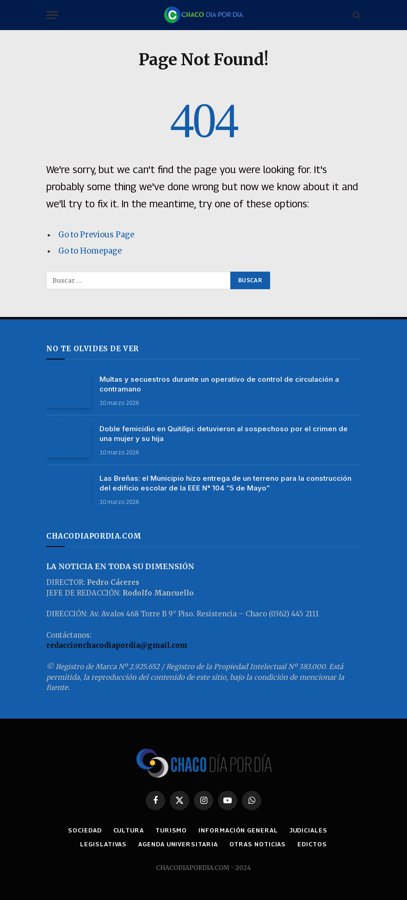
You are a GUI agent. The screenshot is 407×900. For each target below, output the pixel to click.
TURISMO (171, 830)
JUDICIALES (308, 830)
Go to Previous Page (96, 235)
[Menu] (52, 15)
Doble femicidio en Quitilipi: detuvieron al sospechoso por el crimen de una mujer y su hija (223, 433)
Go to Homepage (90, 251)
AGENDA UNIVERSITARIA (177, 844)
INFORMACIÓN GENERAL (238, 830)
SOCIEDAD (84, 830)
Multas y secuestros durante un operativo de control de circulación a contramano (219, 384)
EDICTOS (312, 844)
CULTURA (128, 830)
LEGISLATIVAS (103, 844)
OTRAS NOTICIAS (257, 844)
